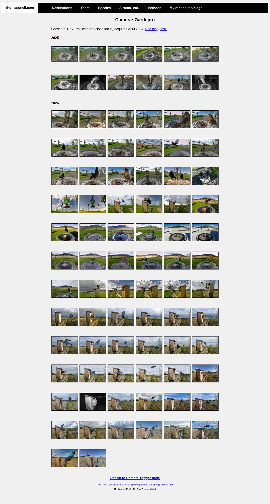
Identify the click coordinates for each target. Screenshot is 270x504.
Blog (156, 484)
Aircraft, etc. (129, 8)
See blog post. (156, 29)
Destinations (62, 8)
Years (85, 8)
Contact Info (167, 484)
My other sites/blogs (186, 8)
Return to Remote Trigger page (135, 478)
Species (104, 8)
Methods (154, 8)
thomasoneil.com (20, 7)
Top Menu (102, 484)
